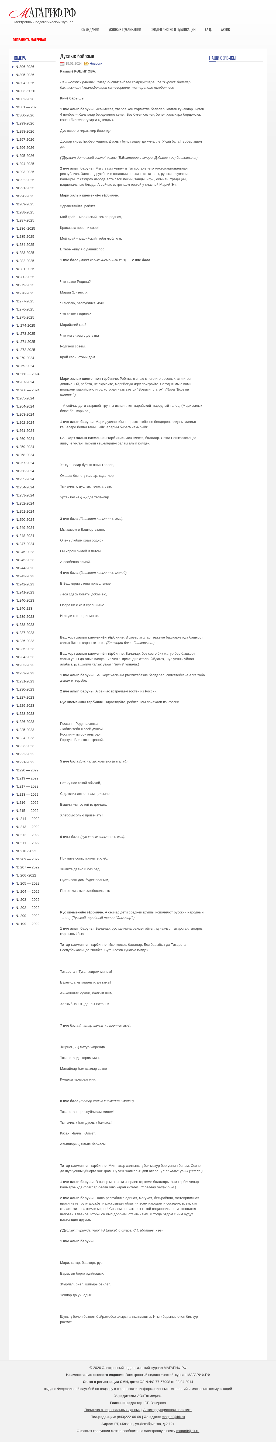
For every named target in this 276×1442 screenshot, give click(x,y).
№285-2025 (25, 236)
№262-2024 (25, 422)
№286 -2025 (25, 228)
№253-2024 (25, 495)
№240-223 (24, 608)
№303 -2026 (25, 91)
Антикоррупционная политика (167, 1410)
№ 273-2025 (25, 334)
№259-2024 (25, 447)
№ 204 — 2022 (27, 891)
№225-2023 (25, 730)
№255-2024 (25, 479)
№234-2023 (25, 657)
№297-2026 (25, 139)
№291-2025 (25, 188)
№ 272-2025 (25, 350)
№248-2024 (25, 536)
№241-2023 (25, 592)
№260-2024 (25, 439)
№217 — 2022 (27, 786)
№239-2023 (25, 617)
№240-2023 (25, 600)
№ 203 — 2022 (27, 900)
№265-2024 (25, 398)
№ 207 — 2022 (27, 867)
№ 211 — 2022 (27, 843)
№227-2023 (25, 697)
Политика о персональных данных (112, 1410)
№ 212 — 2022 (27, 835)
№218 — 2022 (27, 794)
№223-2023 (25, 746)
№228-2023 (25, 714)
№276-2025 (25, 309)
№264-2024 (25, 406)
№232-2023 (25, 673)
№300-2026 (25, 115)
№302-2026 (25, 99)
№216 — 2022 (27, 803)
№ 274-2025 (25, 325)
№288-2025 (25, 212)
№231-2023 (25, 681)
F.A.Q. (208, 29)
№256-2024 (25, 471)
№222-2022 (25, 754)
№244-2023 (25, 568)
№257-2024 (25, 463)
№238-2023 (25, 625)
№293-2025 (25, 172)
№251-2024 (25, 511)
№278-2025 (25, 293)
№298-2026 (25, 131)
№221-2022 (25, 762)
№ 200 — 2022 (27, 916)
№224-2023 (25, 738)
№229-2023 (25, 705)
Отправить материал (29, 39)
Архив (225, 29)
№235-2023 (25, 649)
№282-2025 (25, 261)
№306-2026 (25, 67)
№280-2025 (25, 277)
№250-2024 (25, 520)
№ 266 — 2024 (27, 390)
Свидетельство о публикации (172, 29)
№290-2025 (25, 196)
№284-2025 (25, 245)
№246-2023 (25, 552)
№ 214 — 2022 (27, 819)
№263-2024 (25, 414)
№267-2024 (25, 382)
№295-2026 (25, 156)
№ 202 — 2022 (27, 908)
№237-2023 (25, 633)
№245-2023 (25, 560)
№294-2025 (25, 164)
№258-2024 (25, 455)
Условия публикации (125, 29)
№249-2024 (25, 528)
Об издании (90, 29)
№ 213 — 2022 (27, 827)
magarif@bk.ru (173, 1417)
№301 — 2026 (27, 107)
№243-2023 (25, 576)
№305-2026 (25, 75)
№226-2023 (25, 722)
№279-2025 (25, 285)
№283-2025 (25, 253)
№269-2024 (25, 366)
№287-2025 (25, 220)
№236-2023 (25, 641)
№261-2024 (25, 431)
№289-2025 (25, 204)
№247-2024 (25, 544)
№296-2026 (25, 148)
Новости (96, 63)
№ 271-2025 (25, 342)
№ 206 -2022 (26, 875)
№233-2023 (25, 665)
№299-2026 (25, 123)
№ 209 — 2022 (27, 859)
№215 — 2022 (27, 811)
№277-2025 (25, 301)
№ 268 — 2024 (27, 374)
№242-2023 (25, 584)
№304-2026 (25, 83)
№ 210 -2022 (26, 851)
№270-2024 (25, 358)
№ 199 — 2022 (27, 924)
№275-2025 (25, 317)
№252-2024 (25, 503)
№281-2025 (25, 269)
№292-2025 (25, 180)
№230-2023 (25, 689)
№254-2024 (25, 487)
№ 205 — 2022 (27, 883)
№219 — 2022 (27, 778)
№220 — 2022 (27, 770)
